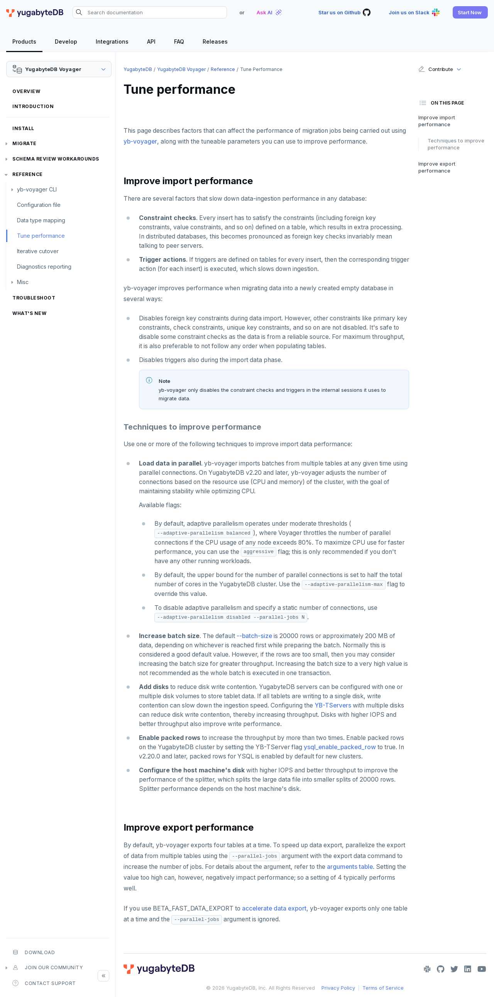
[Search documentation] (150, 12)
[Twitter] (454, 969)
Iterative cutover (38, 251)
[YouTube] (481, 969)
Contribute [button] (435, 69)
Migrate (24, 143)
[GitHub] (440, 969)
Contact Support (44, 983)
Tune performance (41, 235)
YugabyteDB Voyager (181, 69)
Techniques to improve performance (456, 144)
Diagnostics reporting (44, 266)
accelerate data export (274, 908)
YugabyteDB (138, 69)
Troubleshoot (33, 298)
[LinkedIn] (467, 969)
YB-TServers (333, 705)
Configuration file (39, 204)
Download (33, 952)
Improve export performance (436, 167)
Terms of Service (383, 988)
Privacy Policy (338, 988)
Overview (26, 91)
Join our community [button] (47, 968)
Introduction (33, 106)
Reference (27, 174)
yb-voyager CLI (37, 189)
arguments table (350, 866)
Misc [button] (23, 282)
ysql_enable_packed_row (340, 747)
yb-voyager (140, 141)
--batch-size (254, 636)
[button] (470, 12)
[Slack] (427, 969)
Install (23, 128)
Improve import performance (436, 120)
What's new (29, 313)
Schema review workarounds (55, 159)
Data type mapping (41, 220)
